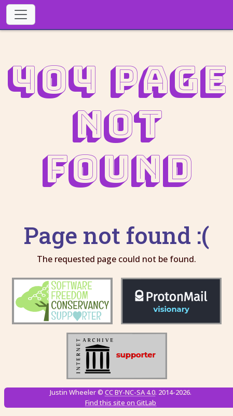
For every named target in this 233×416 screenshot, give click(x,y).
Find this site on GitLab (120, 402)
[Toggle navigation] (20, 14)
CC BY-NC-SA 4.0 (130, 392)
